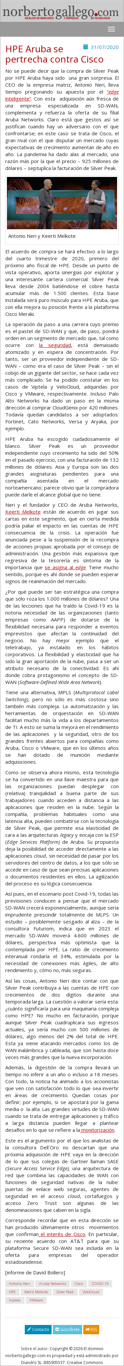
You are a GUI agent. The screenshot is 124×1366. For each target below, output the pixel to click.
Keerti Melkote (23, 511)
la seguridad (55, 345)
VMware (36, 1300)
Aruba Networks (52, 1283)
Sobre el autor (34, 1348)
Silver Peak (65, 1291)
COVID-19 (100, 1283)
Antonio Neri (19, 1283)
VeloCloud (91, 1291)
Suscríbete (67, 1329)
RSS (91, 1329)
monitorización (97, 1130)
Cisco (79, 1283)
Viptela (15, 1300)
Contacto (38, 1329)
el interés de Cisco (62, 1234)
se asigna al (65, 567)
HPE (12, 1291)
